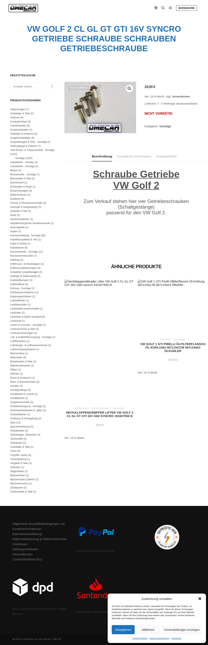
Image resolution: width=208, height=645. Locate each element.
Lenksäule (15, 320)
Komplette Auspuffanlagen (24, 272)
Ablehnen (148, 629)
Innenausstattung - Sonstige (25, 235)
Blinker (14, 170)
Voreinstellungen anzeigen (182, 629)
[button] (200, 599)
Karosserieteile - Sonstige (24, 251)
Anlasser (15, 117)
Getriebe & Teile (18, 211)
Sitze (13, 422)
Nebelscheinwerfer (20, 365)
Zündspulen (16, 487)
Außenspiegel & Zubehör (23, 146)
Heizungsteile (17, 227)
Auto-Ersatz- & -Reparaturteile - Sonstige (32, 150)
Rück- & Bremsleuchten (23, 381)
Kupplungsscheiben (20, 296)
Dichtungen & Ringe (21, 186)
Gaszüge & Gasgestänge (23, 207)
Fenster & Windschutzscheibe (26, 203)
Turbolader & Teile (20, 447)
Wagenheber (17, 471)
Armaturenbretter (19, 129)
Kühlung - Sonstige (20, 288)
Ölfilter (13, 369)
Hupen (13, 231)
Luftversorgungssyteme (23, 349)
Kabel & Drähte (18, 243)
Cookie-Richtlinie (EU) (27, 559)
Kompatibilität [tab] (166, 156)
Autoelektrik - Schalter (22, 162)
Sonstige (165, 126)
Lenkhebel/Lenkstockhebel (24, 308)
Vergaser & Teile (19, 463)
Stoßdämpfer (17, 430)
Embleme (15, 198)
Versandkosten (181, 96)
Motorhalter (16, 357)
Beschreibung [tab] (102, 156)
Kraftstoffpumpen (19, 280)
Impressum (176, 638)
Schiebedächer (18, 414)
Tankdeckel (16, 442)
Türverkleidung (18, 459)
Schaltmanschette (19, 402)
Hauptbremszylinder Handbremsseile (30, 223)
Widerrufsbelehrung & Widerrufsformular (39, 539)
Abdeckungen (17, 109)
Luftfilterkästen (18, 341)
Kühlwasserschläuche (22, 292)
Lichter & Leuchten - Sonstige (26, 325)
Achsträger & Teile (20, 113)
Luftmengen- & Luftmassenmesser (28, 345)
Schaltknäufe (17, 398)
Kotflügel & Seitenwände (23, 276)
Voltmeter (15, 467)
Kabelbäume (17, 247)
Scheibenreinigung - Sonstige (26, 406)
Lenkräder (15, 312)
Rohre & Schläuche (20, 377)
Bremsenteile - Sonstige (23, 174)
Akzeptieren (123, 629)
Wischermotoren (19, 483)
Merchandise (17, 353)
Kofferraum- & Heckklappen (25, 264)
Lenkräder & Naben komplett (25, 316)
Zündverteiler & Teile (21, 491)
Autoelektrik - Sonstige (22, 166)
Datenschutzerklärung (159, 638)
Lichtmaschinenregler (21, 333)
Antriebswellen (18, 125)
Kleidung (15, 259)
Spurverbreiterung (20, 426)
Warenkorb (186, 8)
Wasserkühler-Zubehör (22, 479)
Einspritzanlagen (19, 190)
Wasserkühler (17, 475)
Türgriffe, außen (18, 455)
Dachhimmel (17, 182)
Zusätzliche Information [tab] (134, 156)
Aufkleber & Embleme (22, 133)
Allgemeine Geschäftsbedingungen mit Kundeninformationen (38, 526)
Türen (13, 451)
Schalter (14, 386)
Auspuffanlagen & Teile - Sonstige (28, 142)
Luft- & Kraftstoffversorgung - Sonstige (31, 337)
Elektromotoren (18, 194)
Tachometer (16, 438)
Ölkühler (14, 373)
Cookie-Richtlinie (139, 638)
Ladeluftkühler (17, 300)
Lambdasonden (18, 304)
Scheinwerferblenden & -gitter (26, 410)
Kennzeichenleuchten (22, 255)
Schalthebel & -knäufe (22, 394)
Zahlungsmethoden (25, 549)
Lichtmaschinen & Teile (22, 329)
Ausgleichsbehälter (20, 137)
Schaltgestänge (18, 390)
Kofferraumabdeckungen (23, 268)
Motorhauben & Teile (21, 361)
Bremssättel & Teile (20, 178)
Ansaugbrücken (18, 121)
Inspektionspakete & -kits (23, 239)
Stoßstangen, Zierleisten (23, 434)
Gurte (13, 215)
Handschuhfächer (19, 219)
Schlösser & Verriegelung (24, 418)
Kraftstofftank (17, 284)
